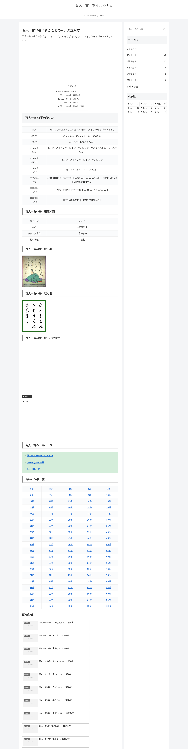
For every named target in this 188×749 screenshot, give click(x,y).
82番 (51, 588)
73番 (70, 576)
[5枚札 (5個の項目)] (160, 112)
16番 (32, 508)
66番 (32, 570)
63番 (70, 564)
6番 (32, 496)
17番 (51, 508)
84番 (89, 588)
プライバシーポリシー (158, 742)
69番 (89, 570)
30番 (108, 521)
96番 (32, 607)
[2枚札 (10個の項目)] (160, 108)
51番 (32, 551)
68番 (70, 570)
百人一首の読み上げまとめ (40, 456)
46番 (32, 545)
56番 (32, 558)
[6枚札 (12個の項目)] (146, 108)
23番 (70, 514)
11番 (32, 502)
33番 (70, 527)
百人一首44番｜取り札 (69, 103)
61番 (32, 564)
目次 (67, 86)
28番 (70, 521)
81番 (32, 588)
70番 (108, 570)
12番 (51, 502)
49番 (89, 545)
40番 (108, 533)
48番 (70, 545)
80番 (108, 582)
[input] (147, 29)
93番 (70, 601)
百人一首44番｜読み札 (69, 99)
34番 (89, 527)
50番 (108, 545)
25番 (108, 514)
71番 (32, 576)
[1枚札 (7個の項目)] (146, 112)
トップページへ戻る (140, 742)
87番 (51, 594)
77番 (51, 582)
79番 (89, 582)
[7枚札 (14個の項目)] (160, 104)
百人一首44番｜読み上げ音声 (72, 107)
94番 (89, 601)
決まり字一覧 (33, 470)
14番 (89, 502)
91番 (32, 601)
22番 (51, 514)
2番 (51, 490)
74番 (89, 576)
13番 (70, 502)
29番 (89, 521)
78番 (70, 582)
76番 (32, 582)
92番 (51, 601)
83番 (70, 588)
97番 (51, 607)
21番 (32, 514)
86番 (32, 594)
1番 (32, 490)
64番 (89, 564)
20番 (108, 508)
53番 (70, 551)
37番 (51, 533)
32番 (51, 527)
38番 (70, 533)
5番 (108, 490)
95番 (108, 601)
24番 (89, 514)
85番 (108, 588)
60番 (108, 558)
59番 (89, 558)
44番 (89, 539)
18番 (70, 508)
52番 (51, 551)
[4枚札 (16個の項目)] (133, 104)
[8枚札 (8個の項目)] (133, 112)
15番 (108, 502)
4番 (89, 490)
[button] (164, 29)
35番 (108, 527)
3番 (70, 490)
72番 (51, 576)
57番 (51, 558)
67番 (51, 570)
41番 (32, 539)
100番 (109, 607)
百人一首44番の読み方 (67, 91)
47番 (51, 545)
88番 (70, 594)
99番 (89, 607)
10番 (108, 496)
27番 (51, 521)
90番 (108, 594)
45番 (108, 539)
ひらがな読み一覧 (35, 463)
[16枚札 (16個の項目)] (146, 104)
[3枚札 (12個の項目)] (133, 108)
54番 (89, 551)
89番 (89, 594)
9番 (89, 496)
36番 (32, 533)
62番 (51, 564)
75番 (108, 576)
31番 (32, 527)
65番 (108, 564)
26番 (32, 521)
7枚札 (25, 402)
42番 (51, 539)
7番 (51, 496)
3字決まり (27, 397)
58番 (70, 558)
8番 (70, 496)
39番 (89, 533)
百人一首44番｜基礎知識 (70, 95)
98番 (70, 607)
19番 (89, 508)
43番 (70, 539)
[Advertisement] (70, 62)
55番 (108, 551)
